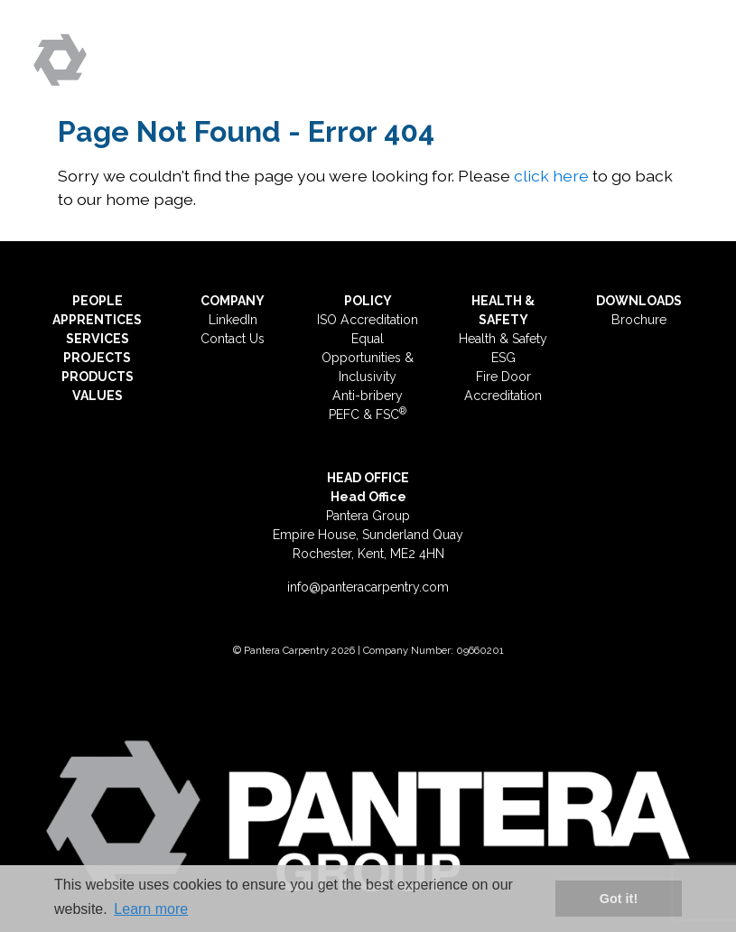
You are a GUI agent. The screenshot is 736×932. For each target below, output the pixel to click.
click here (551, 175)
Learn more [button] (151, 909)
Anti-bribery (367, 395)
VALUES (97, 395)
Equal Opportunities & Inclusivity (367, 357)
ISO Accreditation (367, 319)
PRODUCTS (97, 376)
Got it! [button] (619, 898)
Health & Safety (503, 338)
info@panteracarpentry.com (368, 587)
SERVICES (97, 338)
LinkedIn (233, 319)
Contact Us (232, 338)
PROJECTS (97, 357)
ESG (503, 357)
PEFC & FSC (367, 414)
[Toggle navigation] (682, 52)
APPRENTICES (97, 319)
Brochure (638, 319)
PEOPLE (97, 301)
